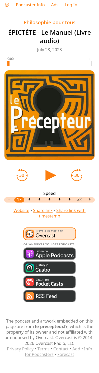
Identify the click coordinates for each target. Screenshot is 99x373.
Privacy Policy (20, 349)
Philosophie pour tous (49, 22)
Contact (61, 349)
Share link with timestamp (62, 213)
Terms (43, 349)
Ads (55, 5)
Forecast (65, 354)
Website (21, 210)
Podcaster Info (30, 5)
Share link (43, 210)
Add (76, 349)
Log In (71, 5)
